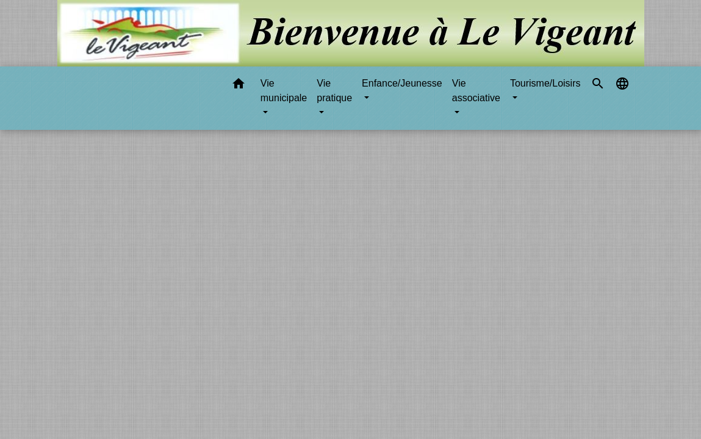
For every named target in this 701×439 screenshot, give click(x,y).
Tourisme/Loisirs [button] (545, 83)
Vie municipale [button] (284, 90)
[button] (238, 85)
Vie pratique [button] (334, 90)
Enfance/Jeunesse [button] (402, 83)
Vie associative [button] (476, 90)
